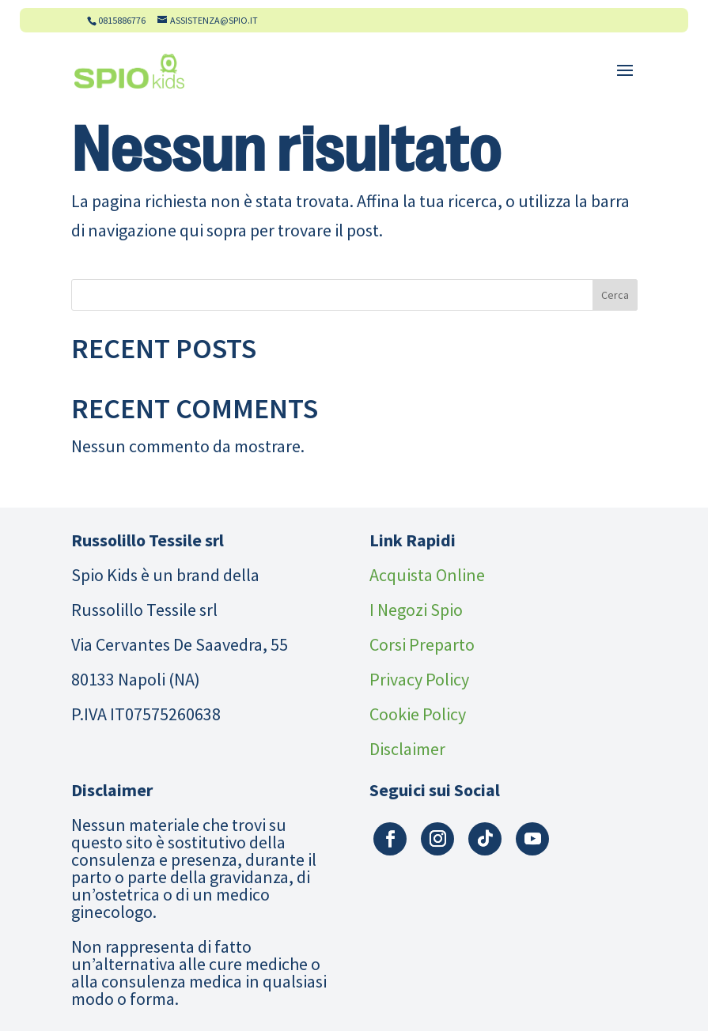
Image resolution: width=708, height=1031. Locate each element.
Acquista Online (427, 575)
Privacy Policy (419, 679)
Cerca (615, 295)
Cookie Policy (417, 714)
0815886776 (122, 20)
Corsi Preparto (422, 644)
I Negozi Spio (416, 610)
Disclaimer (407, 749)
